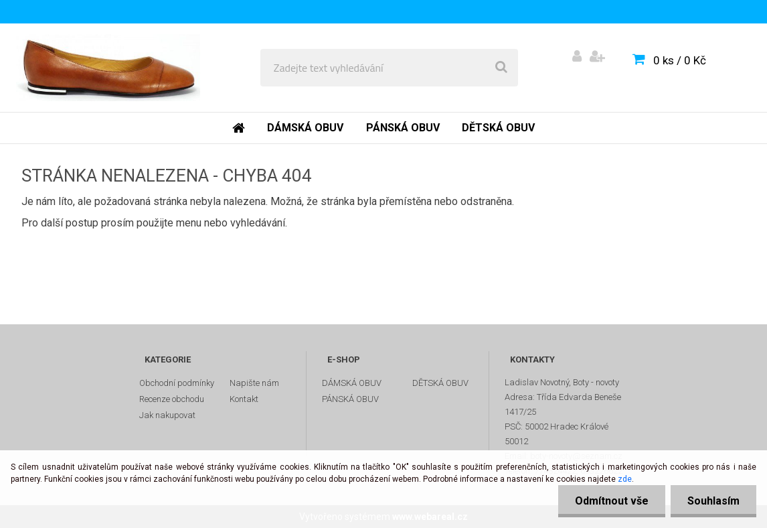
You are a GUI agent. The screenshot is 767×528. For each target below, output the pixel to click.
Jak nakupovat (167, 415)
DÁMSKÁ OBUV (351, 383)
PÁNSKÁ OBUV (350, 399)
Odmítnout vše (612, 500)
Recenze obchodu (171, 399)
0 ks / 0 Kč (679, 60)
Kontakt (244, 399)
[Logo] (108, 67)
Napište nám (254, 383)
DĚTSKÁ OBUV (440, 383)
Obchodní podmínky (176, 383)
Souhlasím (713, 500)
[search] (501, 67)
